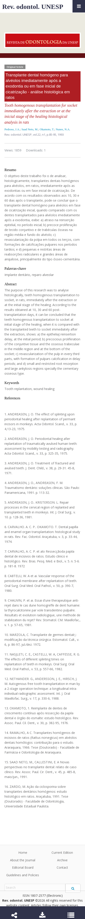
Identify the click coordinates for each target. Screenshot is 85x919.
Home (22, 852)
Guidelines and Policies (22, 875)
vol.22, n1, (40, 135)
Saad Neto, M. (29, 129)
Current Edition (62, 852)
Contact (62, 867)
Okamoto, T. (47, 129)
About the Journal (22, 860)
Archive (62, 860)
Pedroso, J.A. (12, 129)
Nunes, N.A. (63, 129)
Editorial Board (22, 867)
